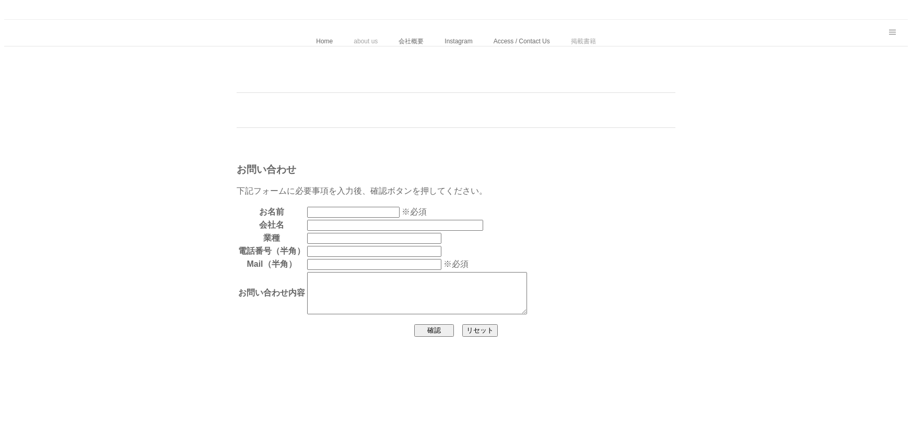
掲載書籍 (583, 41)
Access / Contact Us (522, 41)
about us (366, 41)
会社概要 (411, 41)
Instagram (458, 41)
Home (324, 41)
